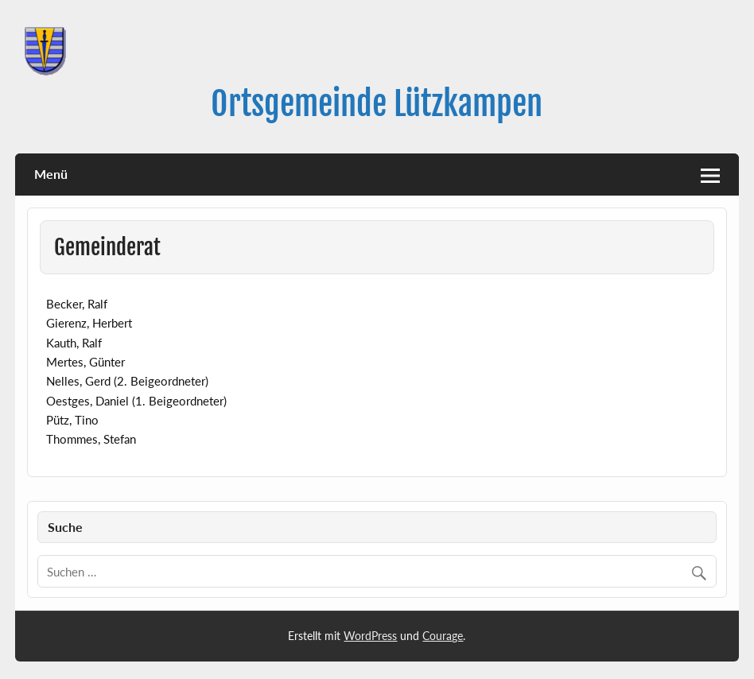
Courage (442, 635)
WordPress (370, 635)
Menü (51, 173)
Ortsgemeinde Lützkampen (376, 103)
